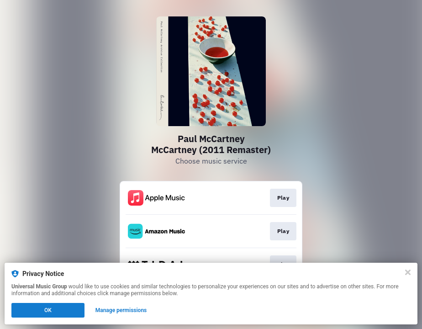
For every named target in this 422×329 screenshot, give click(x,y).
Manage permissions (121, 310)
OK (48, 310)
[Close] (408, 272)
